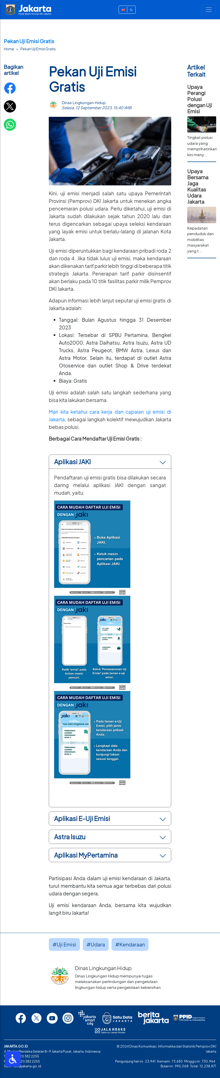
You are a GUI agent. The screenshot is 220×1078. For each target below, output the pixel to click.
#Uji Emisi (64, 944)
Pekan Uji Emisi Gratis (38, 48)
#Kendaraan (130, 944)
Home (9, 48)
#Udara (96, 944)
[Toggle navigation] (209, 10)
